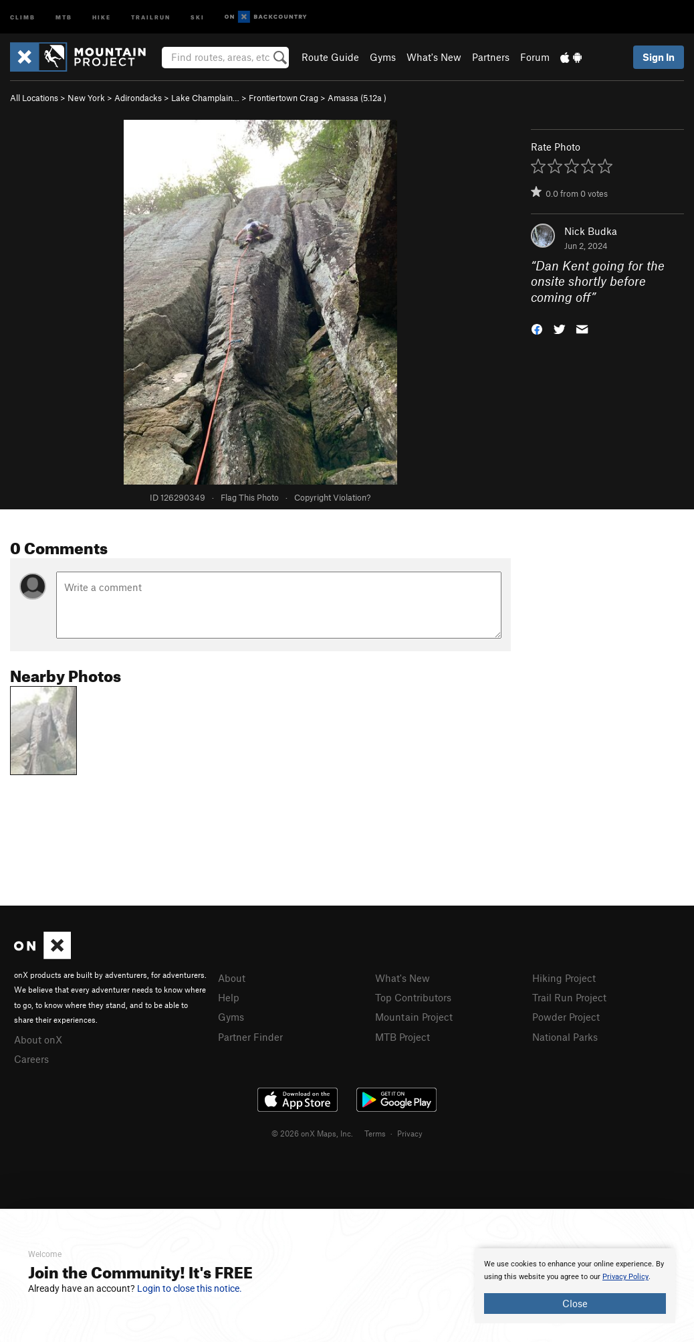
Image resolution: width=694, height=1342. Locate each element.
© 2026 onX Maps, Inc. (312, 1133)
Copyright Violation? (332, 497)
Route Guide (330, 57)
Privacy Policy (625, 1276)
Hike (101, 16)
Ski (198, 16)
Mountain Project (414, 1017)
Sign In (659, 57)
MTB (63, 16)
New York (86, 97)
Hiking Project (564, 978)
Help (228, 997)
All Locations (34, 97)
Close (575, 1303)
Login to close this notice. (189, 1288)
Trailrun (150, 16)
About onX (38, 1039)
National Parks (565, 1037)
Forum (535, 57)
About (231, 978)
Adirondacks (138, 97)
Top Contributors (413, 997)
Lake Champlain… (205, 97)
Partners (490, 57)
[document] (575, 1286)
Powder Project (566, 1017)
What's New (434, 57)
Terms (375, 1133)
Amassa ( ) (357, 97)
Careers (31, 1059)
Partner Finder (250, 1037)
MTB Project (402, 1037)
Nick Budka (590, 231)
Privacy (410, 1133)
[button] (537, 328)
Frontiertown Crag (283, 97)
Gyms (383, 57)
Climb (22, 16)
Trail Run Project (569, 997)
